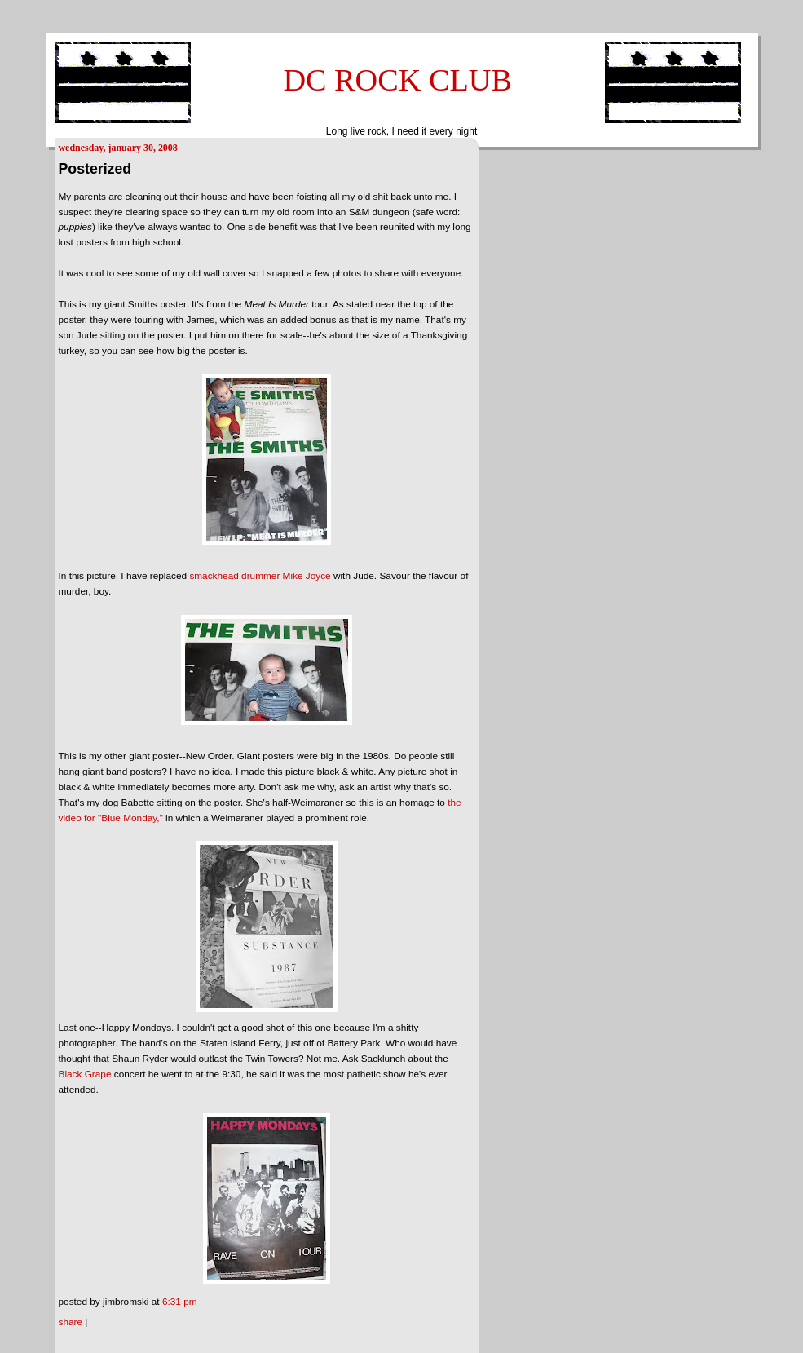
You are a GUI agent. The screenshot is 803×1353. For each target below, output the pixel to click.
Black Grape (85, 1074)
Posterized (95, 169)
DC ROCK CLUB (397, 80)
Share (71, 1322)
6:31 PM (179, 1301)
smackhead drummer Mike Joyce (259, 575)
